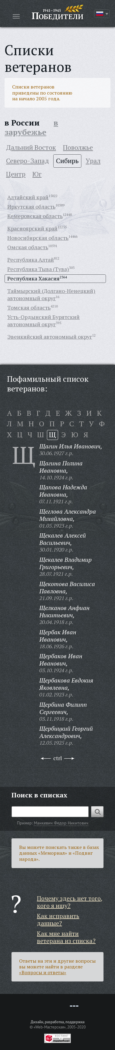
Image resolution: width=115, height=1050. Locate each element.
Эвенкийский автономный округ (49, 336)
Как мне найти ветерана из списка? (66, 937)
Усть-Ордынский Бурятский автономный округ (43, 320)
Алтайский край (27, 197)
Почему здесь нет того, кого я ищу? (70, 902)
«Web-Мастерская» (50, 1027)
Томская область (29, 307)
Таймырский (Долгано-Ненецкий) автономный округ (51, 294)
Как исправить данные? (58, 919)
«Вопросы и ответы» (42, 972)
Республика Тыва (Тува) (38, 269)
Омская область (27, 247)
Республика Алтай (30, 259)
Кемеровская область (35, 216)
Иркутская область (31, 206)
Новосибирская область (37, 237)
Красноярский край (32, 228)
